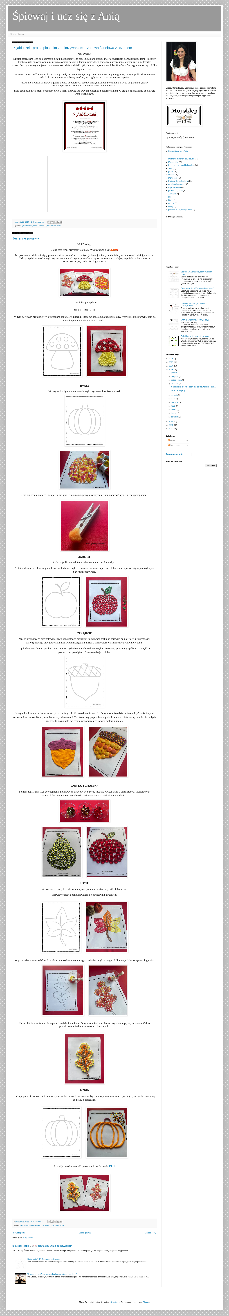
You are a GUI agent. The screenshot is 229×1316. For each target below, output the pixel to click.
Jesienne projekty (25, 238)
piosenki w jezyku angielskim (180, 210)
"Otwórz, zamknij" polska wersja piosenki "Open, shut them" (52, 1274)
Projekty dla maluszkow (178, 181)
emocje (171, 203)
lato (169, 197)
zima (170, 168)
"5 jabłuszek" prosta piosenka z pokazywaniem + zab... (193, 387)
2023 (171, 370)
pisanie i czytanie (175, 190)
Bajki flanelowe (26, 226)
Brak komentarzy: (37, 222)
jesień (35, 226)
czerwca (174, 402)
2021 (171, 425)
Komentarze (174, 445)
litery (170, 200)
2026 (171, 359)
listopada (175, 376)
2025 (171, 362)
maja (173, 406)
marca (174, 409)
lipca (173, 399)
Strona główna (17, 34)
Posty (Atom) (28, 1237)
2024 (171, 366)
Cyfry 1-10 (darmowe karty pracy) (195, 320)
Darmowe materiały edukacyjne (32, 1225)
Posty (171, 440)
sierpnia (174, 395)
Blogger (146, 1302)
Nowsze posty (19, 1233)
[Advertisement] (191, 241)
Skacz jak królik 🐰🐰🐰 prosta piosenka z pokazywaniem (42, 1246)
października (176, 380)
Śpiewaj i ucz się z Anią (65, 16)
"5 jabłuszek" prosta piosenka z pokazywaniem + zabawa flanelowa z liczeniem (72, 48)
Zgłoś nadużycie (174, 454)
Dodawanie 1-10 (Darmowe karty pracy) (43, 1259)
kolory (170, 206)
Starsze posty (150, 1233)
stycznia (174, 417)
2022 (171, 421)
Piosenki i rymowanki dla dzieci (49, 226)
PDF (112, 1166)
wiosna (171, 175)
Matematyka (173, 162)
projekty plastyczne (57, 1225)
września (175, 384)
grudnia (174, 373)
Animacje (172, 194)
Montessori (172, 178)
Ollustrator (115, 1302)
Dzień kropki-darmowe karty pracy (195, 336)
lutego (174, 413)
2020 (171, 429)
